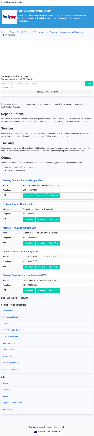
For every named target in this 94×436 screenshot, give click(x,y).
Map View (29, 196)
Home (3, 32)
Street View (53, 196)
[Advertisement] (47, 58)
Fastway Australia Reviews (46, 32)
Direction (41, 196)
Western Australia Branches (71, 32)
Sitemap (57, 427)
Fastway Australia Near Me (47, 92)
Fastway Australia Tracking (21, 32)
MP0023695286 (9, 87)
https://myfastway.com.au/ (23, 167)
